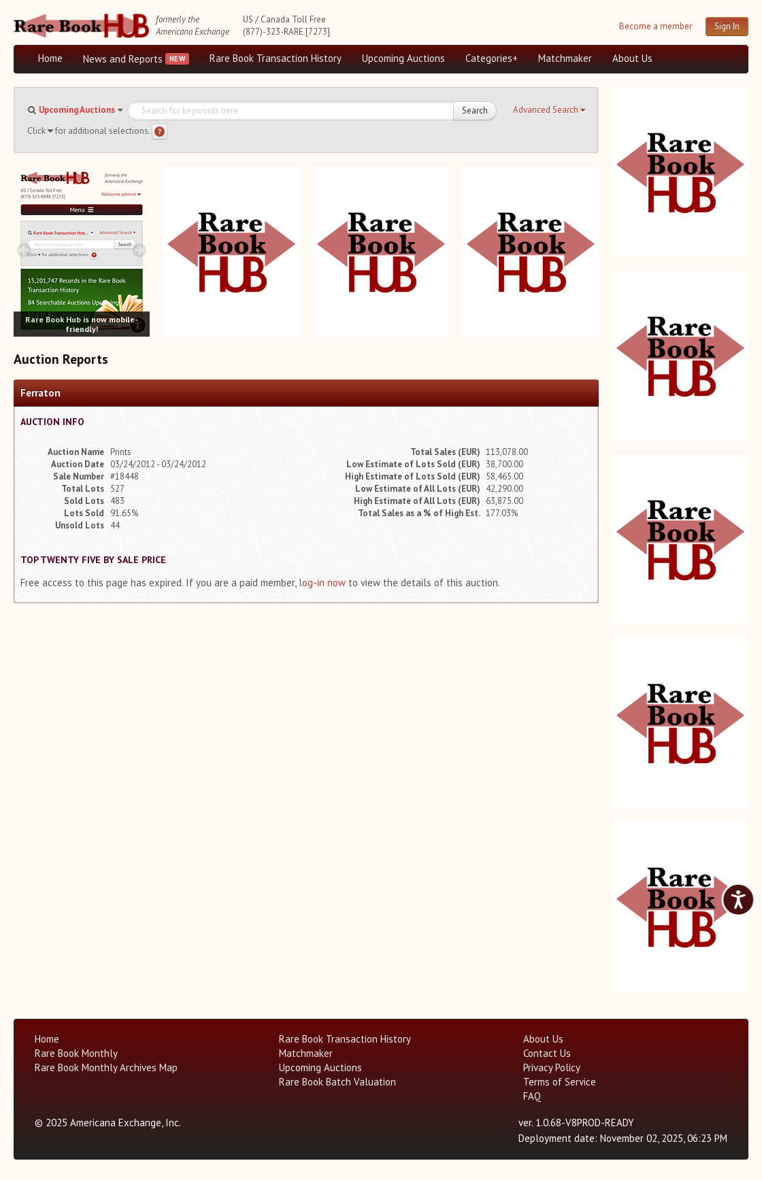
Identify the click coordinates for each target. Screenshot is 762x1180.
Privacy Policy (551, 1067)
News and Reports (123, 58)
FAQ (532, 1096)
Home (50, 58)
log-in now (322, 582)
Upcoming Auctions (403, 58)
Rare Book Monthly (76, 1053)
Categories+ (491, 58)
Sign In (727, 26)
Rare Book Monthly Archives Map (106, 1067)
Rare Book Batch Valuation (337, 1081)
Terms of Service (559, 1081)
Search (475, 110)
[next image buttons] (140, 250)
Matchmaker (565, 58)
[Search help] (159, 131)
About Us (632, 58)
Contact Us (547, 1053)
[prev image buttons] (23, 250)
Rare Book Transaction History (276, 58)
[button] (549, 110)
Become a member (655, 26)
